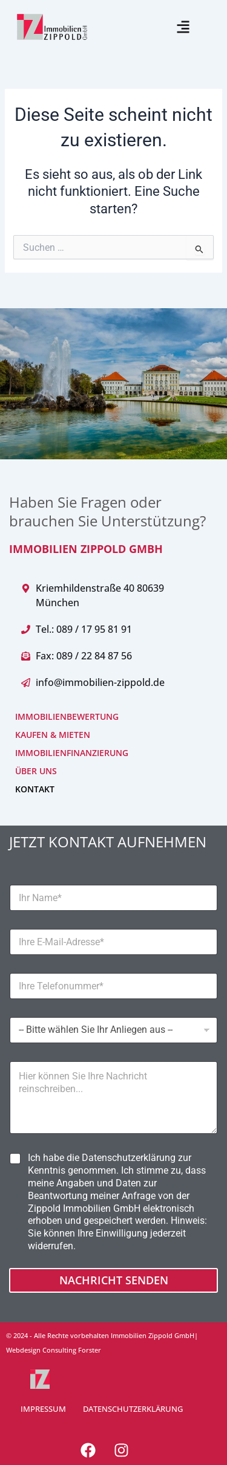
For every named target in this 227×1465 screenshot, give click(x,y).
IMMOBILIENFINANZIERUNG (71, 752)
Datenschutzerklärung (129, 1157)
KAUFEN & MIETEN (52, 734)
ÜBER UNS (36, 771)
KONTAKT (34, 789)
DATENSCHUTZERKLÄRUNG (133, 1408)
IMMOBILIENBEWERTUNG (67, 716)
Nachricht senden (113, 1280)
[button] (183, 26)
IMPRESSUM (43, 1408)
